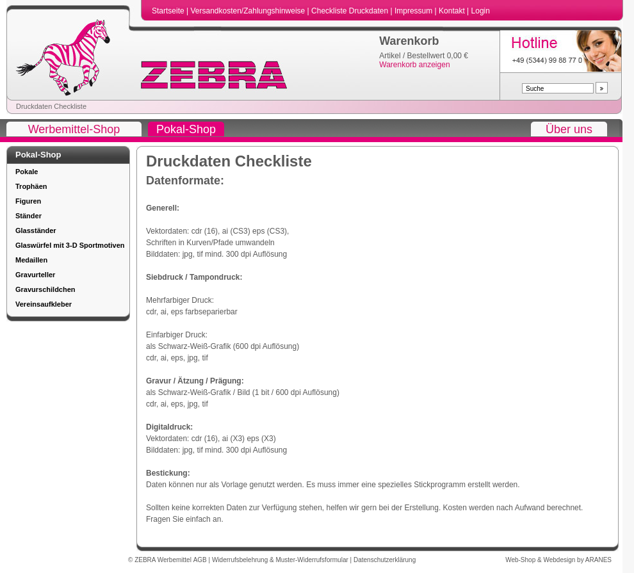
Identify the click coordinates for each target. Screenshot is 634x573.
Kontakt (453, 10)
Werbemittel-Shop (74, 129)
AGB (201, 559)
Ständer (28, 216)
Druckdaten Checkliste (51, 106)
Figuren (28, 201)
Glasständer (35, 230)
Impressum (414, 10)
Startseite (169, 10)
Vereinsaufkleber (43, 304)
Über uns (569, 129)
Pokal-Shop (186, 129)
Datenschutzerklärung (385, 559)
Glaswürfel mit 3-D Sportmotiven (70, 245)
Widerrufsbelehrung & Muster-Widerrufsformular (281, 559)
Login (480, 10)
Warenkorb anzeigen (414, 64)
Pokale (26, 171)
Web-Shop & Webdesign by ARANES (558, 559)
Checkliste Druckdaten (350, 10)
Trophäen (31, 186)
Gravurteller (35, 274)
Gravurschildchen (45, 289)
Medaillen (31, 260)
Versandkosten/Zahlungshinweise (248, 10)
